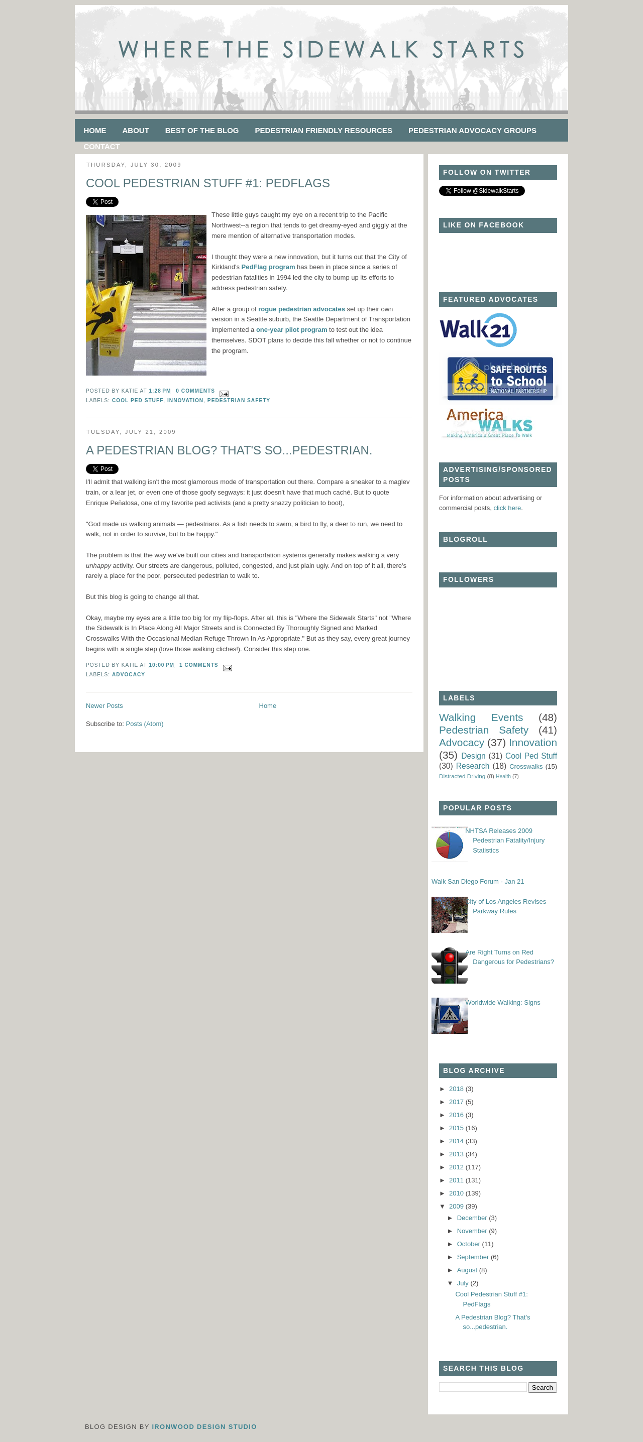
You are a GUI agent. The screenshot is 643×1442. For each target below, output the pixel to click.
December (473, 1218)
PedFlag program (269, 267)
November (473, 1231)
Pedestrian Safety (238, 400)
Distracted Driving (462, 776)
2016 (457, 1115)
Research (473, 766)
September (474, 1257)
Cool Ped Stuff (137, 400)
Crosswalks (526, 766)
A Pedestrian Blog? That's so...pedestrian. (229, 450)
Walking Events (481, 717)
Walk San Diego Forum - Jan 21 (478, 881)
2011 (457, 1180)
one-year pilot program (292, 329)
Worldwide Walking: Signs (503, 1002)
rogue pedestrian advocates (301, 309)
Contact (102, 146)
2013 (457, 1154)
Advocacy (128, 674)
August (468, 1270)
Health (503, 776)
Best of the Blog (202, 130)
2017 (457, 1102)
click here (507, 508)
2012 (457, 1167)
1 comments (199, 665)
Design (473, 756)
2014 (457, 1141)
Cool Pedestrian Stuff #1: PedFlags (208, 183)
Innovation (185, 400)
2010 (457, 1193)
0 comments (195, 391)
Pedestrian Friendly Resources (323, 130)
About (136, 130)
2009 (457, 1206)
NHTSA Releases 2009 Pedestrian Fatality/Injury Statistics (505, 840)
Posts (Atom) (145, 724)
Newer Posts (104, 705)
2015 (457, 1128)
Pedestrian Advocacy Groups (472, 130)
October (469, 1244)
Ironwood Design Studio (204, 1426)
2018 (457, 1089)
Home (95, 130)
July (464, 1283)
